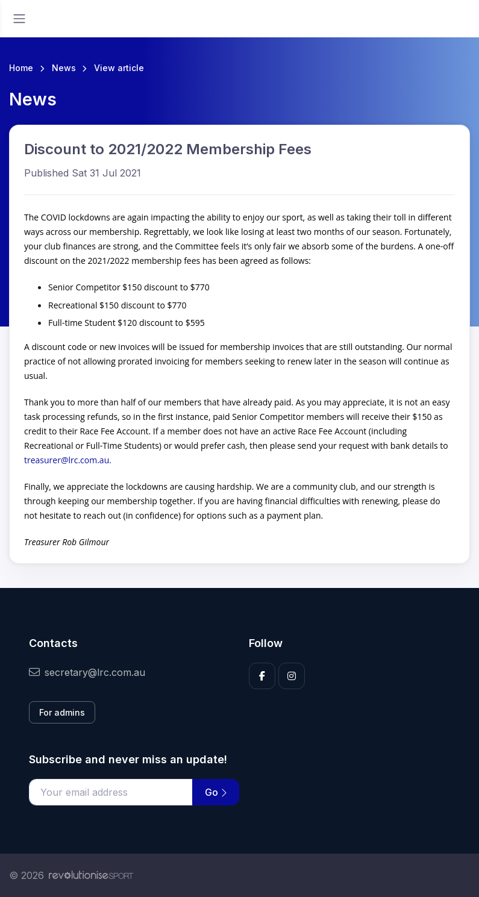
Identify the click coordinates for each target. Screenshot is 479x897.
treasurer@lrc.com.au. (67, 460)
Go (216, 792)
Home (21, 68)
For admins (62, 712)
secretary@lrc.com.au (87, 672)
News (64, 68)
